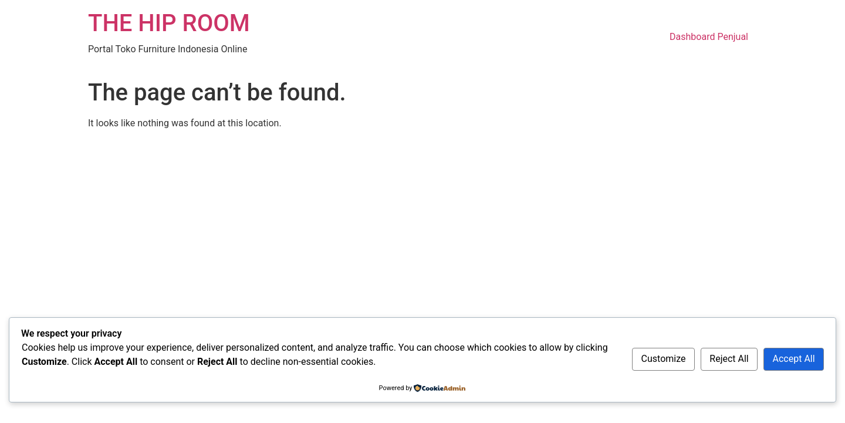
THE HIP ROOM (169, 23)
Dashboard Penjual (709, 36)
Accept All (794, 358)
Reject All (728, 358)
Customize (663, 358)
